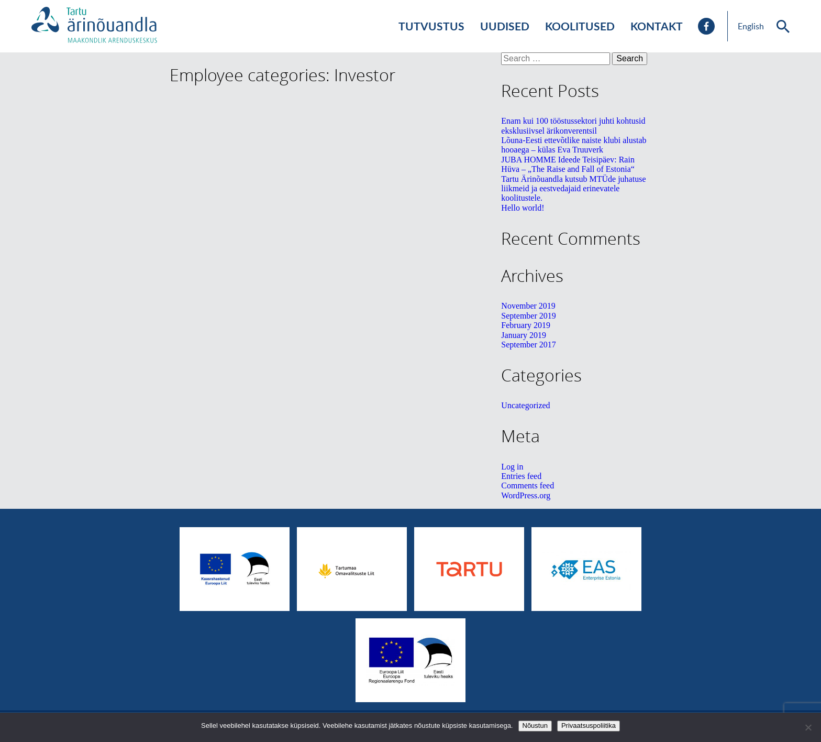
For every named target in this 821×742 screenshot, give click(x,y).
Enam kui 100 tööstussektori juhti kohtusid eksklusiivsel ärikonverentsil (573, 125)
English (751, 26)
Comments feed (527, 485)
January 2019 (523, 335)
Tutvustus (431, 26)
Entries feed (521, 476)
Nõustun (535, 725)
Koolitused (580, 26)
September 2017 (528, 344)
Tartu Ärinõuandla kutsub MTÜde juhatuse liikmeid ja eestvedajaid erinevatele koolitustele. (573, 188)
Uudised (504, 26)
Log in (512, 466)
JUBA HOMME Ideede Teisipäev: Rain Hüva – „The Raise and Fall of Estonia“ (568, 164)
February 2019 (525, 325)
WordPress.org (525, 495)
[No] (808, 727)
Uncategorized (525, 405)
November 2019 (528, 305)
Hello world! (522, 207)
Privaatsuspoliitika (588, 725)
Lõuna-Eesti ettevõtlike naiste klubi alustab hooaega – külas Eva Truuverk (573, 145)
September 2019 (528, 315)
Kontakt (656, 26)
